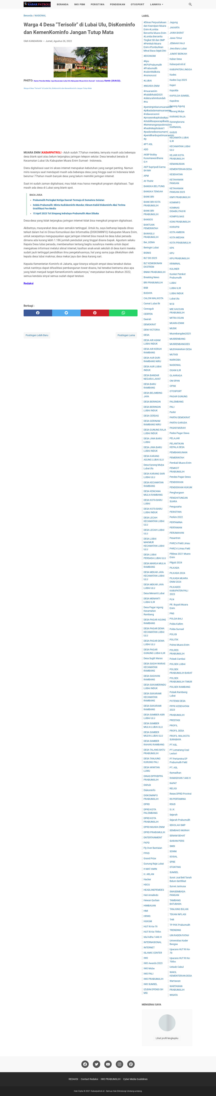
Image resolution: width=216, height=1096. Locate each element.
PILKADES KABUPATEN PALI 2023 (179, 590)
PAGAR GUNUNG (178, 396)
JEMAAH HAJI (177, 43)
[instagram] (119, 1064)
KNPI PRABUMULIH (180, 197)
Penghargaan (177, 492)
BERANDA (63, 4)
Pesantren (175, 538)
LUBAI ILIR (175, 288)
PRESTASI (175, 720)
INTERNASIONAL (153, 942)
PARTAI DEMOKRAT (180, 417)
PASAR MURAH (178, 428)
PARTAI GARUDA (178, 422)
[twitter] (66, 313)
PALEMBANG (177, 401)
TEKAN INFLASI (178, 914)
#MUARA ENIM (151, 85)
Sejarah (174, 814)
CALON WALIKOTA (153, 298)
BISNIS (147, 252)
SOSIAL (174, 856)
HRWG (147, 916)
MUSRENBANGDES (180, 344)
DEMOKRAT (150, 324)
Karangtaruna (177, 121)
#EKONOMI (150, 56)
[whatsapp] (123, 313)
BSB (146, 287)
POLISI (173, 634)
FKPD (147, 842)
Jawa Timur (176, 38)
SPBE (172, 861)
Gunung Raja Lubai (154, 863)
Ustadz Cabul (177, 967)
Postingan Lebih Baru (37, 335)
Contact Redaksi (89, 1079)
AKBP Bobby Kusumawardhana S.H (153, 158)
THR (172, 919)
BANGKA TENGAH (153, 191)
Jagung (174, 22)
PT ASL (173, 744)
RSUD (173, 804)
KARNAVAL (175, 127)
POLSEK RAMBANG (180, 687)
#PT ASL (148, 144)
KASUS (173, 132)
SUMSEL (174, 872)
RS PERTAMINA (178, 799)
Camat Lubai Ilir (152, 303)
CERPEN (148, 314)
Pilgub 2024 (176, 562)
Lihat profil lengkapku (167, 1038)
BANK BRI (149, 196)
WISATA (174, 995)
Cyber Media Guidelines (135, 1079)
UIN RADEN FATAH (179, 935)
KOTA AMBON (177, 232)
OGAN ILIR (175, 370)
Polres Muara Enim (179, 644)
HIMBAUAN (150, 905)
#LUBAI (148, 80)
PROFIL (174, 725)
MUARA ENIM (177, 323)
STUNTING (175, 867)
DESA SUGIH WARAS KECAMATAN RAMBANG (154, 667)
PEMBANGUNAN (178, 452)
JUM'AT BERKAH (178, 53)
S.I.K (172, 809)
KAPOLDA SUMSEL (180, 95)
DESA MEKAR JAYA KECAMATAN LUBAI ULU (154, 576)
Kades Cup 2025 (178, 80)
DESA (146, 335)
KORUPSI (174, 227)
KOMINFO (175, 202)
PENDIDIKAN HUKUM (181, 487)
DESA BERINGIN (152, 401)
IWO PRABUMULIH (153, 979)
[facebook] (38, 313)
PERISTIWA (97, 4)
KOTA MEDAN (177, 237)
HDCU (147, 884)
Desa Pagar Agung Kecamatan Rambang (153, 611)
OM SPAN (175, 380)
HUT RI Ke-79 (150, 926)
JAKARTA (175, 27)
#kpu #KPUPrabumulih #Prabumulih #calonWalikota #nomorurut (153, 68)
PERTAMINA (176, 522)
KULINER (174, 268)
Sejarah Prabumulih (180, 820)
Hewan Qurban (151, 900)
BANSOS (148, 219)
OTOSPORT (137, 4)
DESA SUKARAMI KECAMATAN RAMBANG (152, 697)
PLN (172, 599)
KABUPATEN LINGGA (181, 69)
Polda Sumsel (177, 629)
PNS (172, 613)
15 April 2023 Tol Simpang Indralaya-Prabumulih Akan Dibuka (66, 213)
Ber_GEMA (149, 242)
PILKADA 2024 (177, 573)
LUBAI (173, 283)
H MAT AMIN (150, 869)
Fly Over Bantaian (153, 848)
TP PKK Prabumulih (180, 924)
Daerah (147, 319)
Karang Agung (177, 106)
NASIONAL (175, 365)
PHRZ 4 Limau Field (180, 548)
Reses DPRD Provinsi (180, 793)
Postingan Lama (126, 335)
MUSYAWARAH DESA (181, 349)
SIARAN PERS (177, 840)
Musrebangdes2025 (180, 333)
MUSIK (173, 328)
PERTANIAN (176, 527)
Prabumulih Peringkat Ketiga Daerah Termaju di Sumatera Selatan (68, 200)
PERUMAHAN (177, 532)
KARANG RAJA (177, 116)
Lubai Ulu (174, 298)
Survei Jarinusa (178, 886)
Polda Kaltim (176, 624)
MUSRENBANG (177, 338)
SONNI (173, 851)
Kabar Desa (176, 59)
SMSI (172, 846)
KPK (172, 248)
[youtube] (108, 1064)
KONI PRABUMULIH (180, 221)
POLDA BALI (176, 618)
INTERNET (149, 947)
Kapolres (174, 101)
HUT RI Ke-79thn (152, 931)
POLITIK (174, 639)
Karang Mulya (177, 111)
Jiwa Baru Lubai (178, 48)
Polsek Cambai (177, 658)
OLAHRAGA (176, 375)
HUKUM (148, 921)
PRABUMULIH (177, 715)
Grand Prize (150, 858)
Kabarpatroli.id (177, 64)
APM (146, 175)
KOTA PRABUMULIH (180, 242)
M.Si (172, 303)
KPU (172, 253)
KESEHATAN (176, 174)
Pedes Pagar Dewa (179, 433)
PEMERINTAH (177, 457)
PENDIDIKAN (117, 4)
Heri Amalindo (151, 895)
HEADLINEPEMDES (154, 889)
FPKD (147, 853)
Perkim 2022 (176, 517)
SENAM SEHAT (177, 835)
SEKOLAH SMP (177, 825)
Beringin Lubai (151, 247)
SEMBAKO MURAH (179, 830)
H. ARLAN (149, 874)
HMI (146, 910)
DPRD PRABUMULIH (154, 832)
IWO (146, 958)
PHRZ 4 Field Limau (180, 543)
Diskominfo (149, 790)
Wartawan (175, 981)
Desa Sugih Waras (153, 658)
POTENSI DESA (177, 701)
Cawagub (149, 308)
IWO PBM (79, 4)
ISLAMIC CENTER (153, 952)
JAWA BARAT (177, 32)
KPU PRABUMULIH (180, 258)
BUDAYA (148, 293)
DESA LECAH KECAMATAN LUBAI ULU (154, 521)
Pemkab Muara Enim (180, 462)
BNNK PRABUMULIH (154, 272)
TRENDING (175, 930)
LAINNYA (155, 4)
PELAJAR (175, 438)
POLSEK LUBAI (177, 664)
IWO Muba (149, 968)
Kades (173, 74)
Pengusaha (176, 506)
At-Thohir (148, 181)
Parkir (173, 412)
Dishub (147, 785)
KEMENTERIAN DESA (181, 169)
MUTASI (174, 354)
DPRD (147, 804)
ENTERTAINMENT (153, 837)
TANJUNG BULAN (179, 909)
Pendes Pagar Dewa (180, 477)
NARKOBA (175, 359)
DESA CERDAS (151, 415)
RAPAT (173, 783)
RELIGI (173, 788)
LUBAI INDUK (177, 293)
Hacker (147, 879)
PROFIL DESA (177, 730)
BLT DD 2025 (150, 258)
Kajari (173, 85)
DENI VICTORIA (152, 329)
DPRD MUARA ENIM (154, 827)
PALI (172, 407)
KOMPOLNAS (177, 216)
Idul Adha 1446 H (153, 937)
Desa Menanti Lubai (154, 593)
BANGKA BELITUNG (154, 186)
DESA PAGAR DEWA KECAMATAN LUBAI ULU (154, 632)
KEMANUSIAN (177, 164)
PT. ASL (174, 767)
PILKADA (174, 567)
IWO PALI (148, 973)
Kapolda (174, 90)
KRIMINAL (175, 263)
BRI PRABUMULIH (153, 282)
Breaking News (151, 277)
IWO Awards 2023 (153, 963)
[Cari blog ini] (190, 4)
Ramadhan (175, 772)
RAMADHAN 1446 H (180, 778)
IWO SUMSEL (150, 984)
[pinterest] (95, 313)
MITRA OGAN (177, 317)
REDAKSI (73, 1079)
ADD (146, 149)
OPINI (173, 386)
